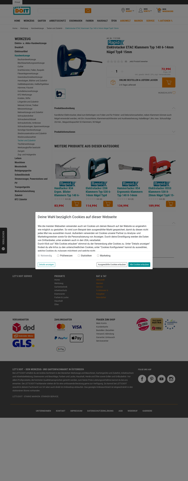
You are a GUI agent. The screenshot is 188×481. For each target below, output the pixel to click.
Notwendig (46, 255)
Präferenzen (66, 255)
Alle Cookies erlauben (139, 264)
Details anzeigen (46, 264)
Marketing (105, 255)
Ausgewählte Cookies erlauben (112, 264)
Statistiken (86, 255)
